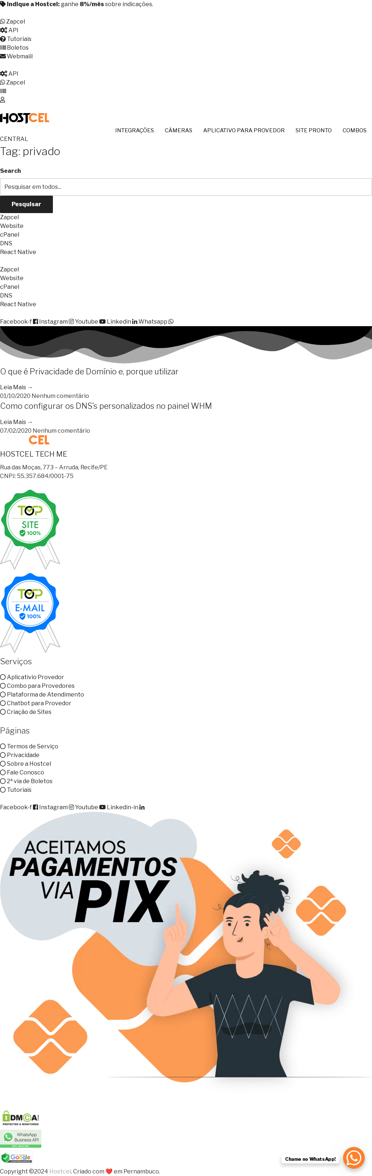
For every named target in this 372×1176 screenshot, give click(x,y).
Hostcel (60, 1171)
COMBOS (355, 130)
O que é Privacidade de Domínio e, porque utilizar (89, 371)
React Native (18, 252)
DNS (6, 243)
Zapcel (9, 217)
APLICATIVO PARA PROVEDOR (244, 130)
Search (10, 170)
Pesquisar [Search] (26, 204)
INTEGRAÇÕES (134, 130)
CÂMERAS (178, 130)
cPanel (9, 234)
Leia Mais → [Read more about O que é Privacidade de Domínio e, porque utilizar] (16, 387)
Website (12, 226)
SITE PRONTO (314, 130)
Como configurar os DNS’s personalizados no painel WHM (106, 406)
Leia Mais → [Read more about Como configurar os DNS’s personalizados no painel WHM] (16, 422)
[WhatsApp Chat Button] (354, 1158)
